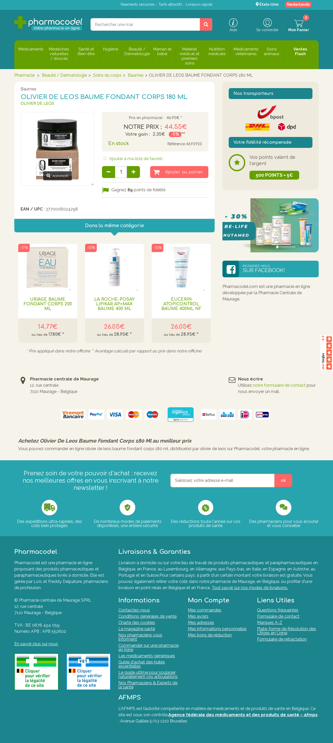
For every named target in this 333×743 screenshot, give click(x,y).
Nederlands (298, 4)
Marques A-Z (269, 622)
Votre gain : (137, 134)
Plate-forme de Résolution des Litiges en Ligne (286, 630)
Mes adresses (201, 622)
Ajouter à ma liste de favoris (135, 158)
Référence (176, 144)
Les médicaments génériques (146, 655)
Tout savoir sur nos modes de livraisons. (250, 587)
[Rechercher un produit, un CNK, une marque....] (206, 24)
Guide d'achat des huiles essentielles (141, 664)
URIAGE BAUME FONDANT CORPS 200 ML (48, 304)
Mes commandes (204, 610)
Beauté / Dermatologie (64, 75)
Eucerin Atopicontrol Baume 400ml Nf (181, 304)
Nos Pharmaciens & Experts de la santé (147, 684)
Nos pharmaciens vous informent (140, 637)
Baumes (136, 75)
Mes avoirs (198, 616)
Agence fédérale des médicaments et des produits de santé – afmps (243, 714)
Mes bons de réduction (210, 635)
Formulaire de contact (278, 616)
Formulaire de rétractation (282, 639)
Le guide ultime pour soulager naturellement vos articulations (148, 674)
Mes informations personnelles (217, 628)
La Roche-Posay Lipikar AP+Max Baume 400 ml (114, 304)
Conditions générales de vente (147, 616)
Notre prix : (143, 127)
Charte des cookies (136, 622)
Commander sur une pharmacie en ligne (148, 647)
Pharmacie (24, 75)
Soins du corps (107, 75)
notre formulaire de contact (279, 385)
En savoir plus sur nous (36, 643)
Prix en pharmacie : (146, 118)
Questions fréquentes (277, 610)
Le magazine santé (136, 628)
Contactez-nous (134, 610)
